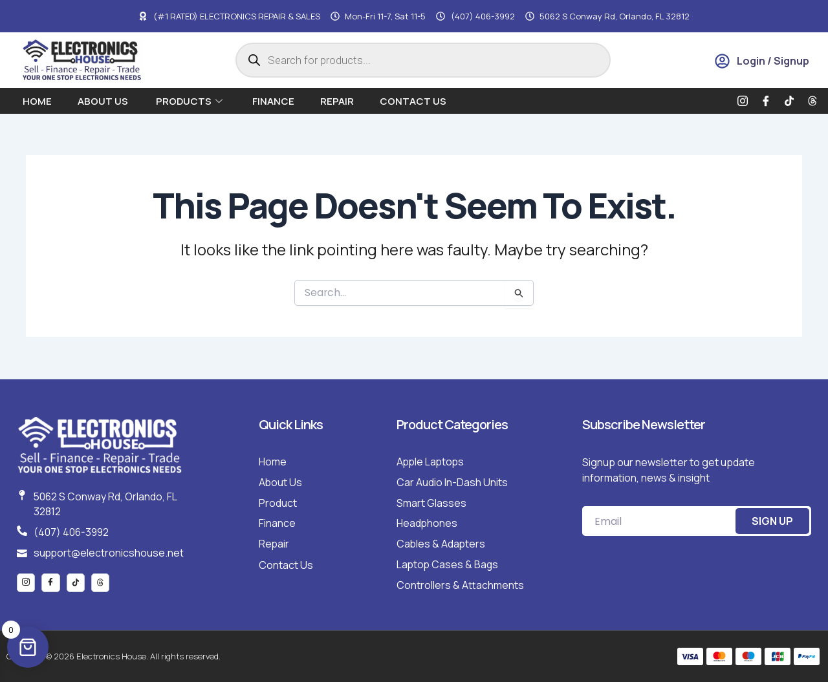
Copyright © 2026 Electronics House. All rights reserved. (115, 656)
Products (189, 101)
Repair (337, 101)
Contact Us (413, 101)
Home (37, 101)
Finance (273, 101)
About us (104, 101)
